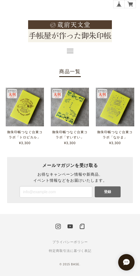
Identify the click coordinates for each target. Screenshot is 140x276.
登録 (107, 192)
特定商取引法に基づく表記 (70, 251)
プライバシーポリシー (70, 242)
